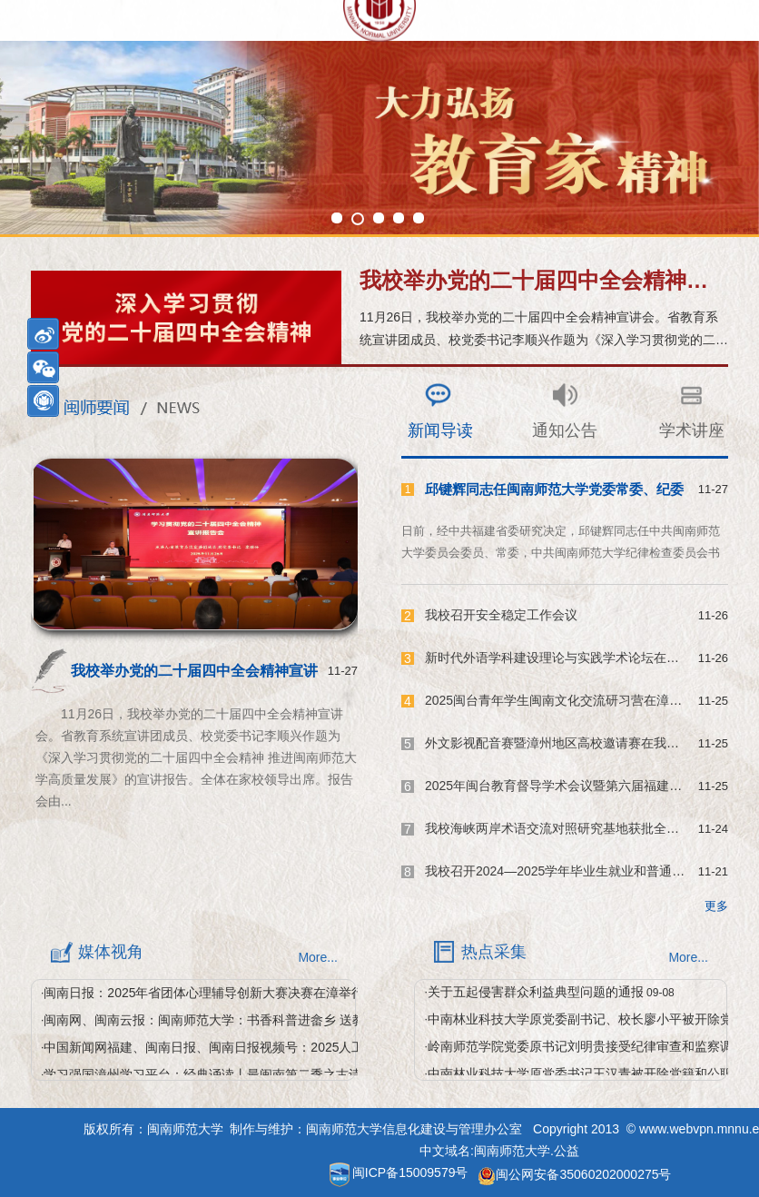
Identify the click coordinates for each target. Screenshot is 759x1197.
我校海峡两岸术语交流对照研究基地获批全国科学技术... (583, 828)
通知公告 (564, 430)
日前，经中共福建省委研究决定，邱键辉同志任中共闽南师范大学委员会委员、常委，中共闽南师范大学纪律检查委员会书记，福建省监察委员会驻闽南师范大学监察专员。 (560, 552)
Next (13, 150)
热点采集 (494, 952)
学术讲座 (691, 430)
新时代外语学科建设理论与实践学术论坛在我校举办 (571, 657)
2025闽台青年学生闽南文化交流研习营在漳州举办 (566, 700)
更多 (716, 906)
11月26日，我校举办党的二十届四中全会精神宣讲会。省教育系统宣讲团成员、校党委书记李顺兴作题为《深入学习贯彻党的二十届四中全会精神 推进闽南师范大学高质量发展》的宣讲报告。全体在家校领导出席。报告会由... (196, 757)
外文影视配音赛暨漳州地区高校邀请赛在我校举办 (565, 743)
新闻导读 (440, 430)
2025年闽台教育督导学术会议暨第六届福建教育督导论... (584, 785)
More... (318, 957)
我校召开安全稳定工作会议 (501, 615)
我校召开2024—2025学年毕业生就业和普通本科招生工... (585, 871)
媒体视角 (110, 952)
